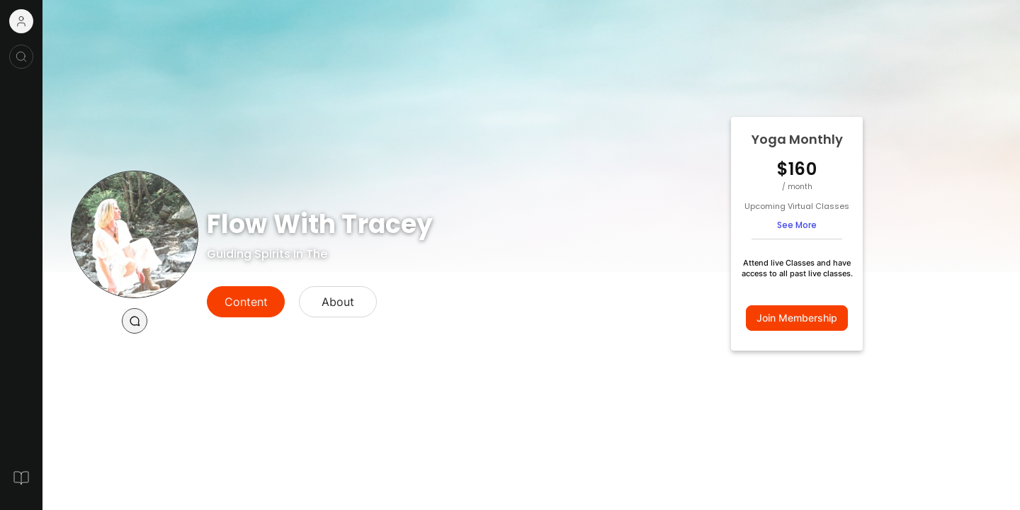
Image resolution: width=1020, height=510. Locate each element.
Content (246, 302)
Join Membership (796, 318)
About (338, 302)
